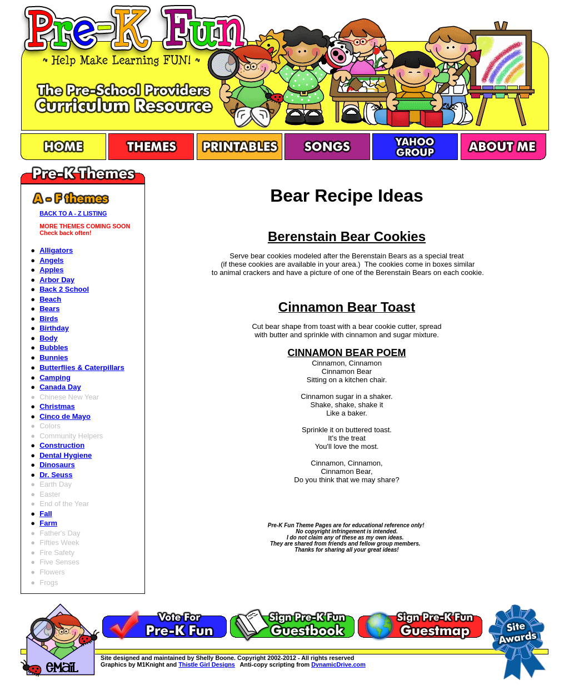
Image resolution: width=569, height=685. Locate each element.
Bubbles (53, 347)
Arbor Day (56, 280)
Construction (61, 445)
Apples (51, 270)
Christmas (57, 406)
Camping (55, 377)
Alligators (56, 250)
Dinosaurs (57, 465)
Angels (51, 260)
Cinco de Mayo (65, 416)
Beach (50, 299)
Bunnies (53, 357)
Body (48, 338)
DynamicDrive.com (338, 664)
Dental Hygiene (65, 455)
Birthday (54, 328)
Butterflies (81, 367)
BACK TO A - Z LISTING (73, 213)
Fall (45, 513)
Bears (49, 308)
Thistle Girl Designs (206, 664)
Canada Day (60, 387)
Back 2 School (64, 289)
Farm (48, 523)
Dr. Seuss (55, 475)
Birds (48, 318)
